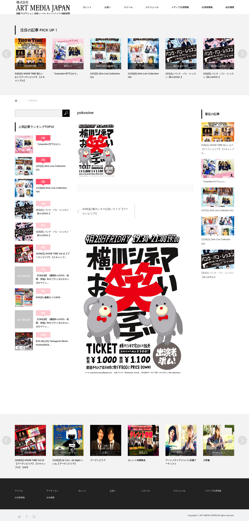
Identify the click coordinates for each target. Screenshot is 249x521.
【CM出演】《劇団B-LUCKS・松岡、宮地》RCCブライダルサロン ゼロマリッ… (53, 279)
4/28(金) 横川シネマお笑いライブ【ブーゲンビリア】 (105, 211)
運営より (68, 66)
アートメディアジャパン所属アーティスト (180, 462)
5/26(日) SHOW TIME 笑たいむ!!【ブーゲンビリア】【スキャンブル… (217, 149)
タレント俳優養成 (136, 460)
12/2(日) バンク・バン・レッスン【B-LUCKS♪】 (218, 75)
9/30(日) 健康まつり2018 (48, 297)
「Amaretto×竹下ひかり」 (65, 73)
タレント (87, 7)
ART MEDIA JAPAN (208, 515)
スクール (128, 7)
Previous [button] (6, 53)
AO (143, 66)
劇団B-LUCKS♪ (180, 66)
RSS (34, 516)
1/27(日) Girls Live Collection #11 (105, 75)
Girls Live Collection (105, 66)
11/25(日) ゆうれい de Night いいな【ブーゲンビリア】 (67, 462)
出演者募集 (207, 7)
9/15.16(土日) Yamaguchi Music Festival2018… (52, 343)
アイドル (39, 7)
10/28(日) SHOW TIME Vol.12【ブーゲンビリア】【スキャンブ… (52, 255)
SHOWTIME (30, 66)
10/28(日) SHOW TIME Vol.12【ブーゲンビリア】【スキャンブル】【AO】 (30, 463)
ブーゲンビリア (68, 452)
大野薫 (206, 460)
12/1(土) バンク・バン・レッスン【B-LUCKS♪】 (180, 75)
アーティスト (63, 7)
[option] (33, 60)
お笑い (107, 7)
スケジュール (152, 7)
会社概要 (229, 7)
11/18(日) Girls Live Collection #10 (143, 75)
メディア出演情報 (180, 7)
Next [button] (242, 53)
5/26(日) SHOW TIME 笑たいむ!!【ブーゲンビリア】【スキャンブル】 (30, 77)
